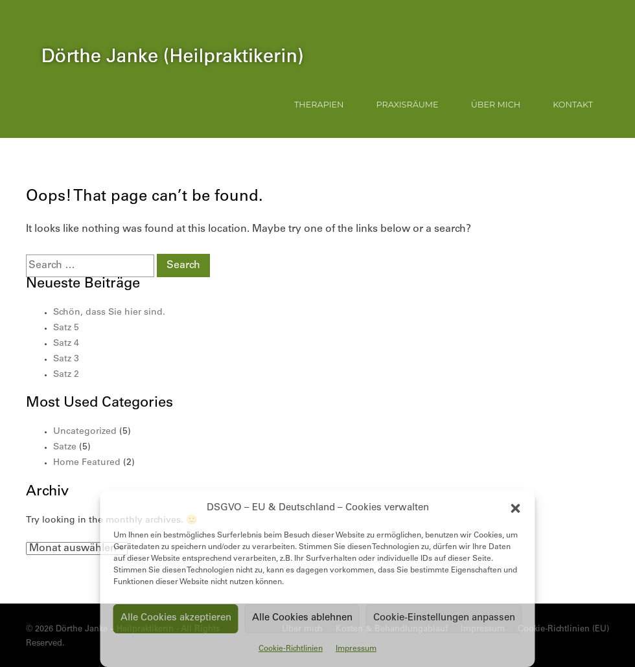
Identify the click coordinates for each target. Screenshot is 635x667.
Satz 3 (66, 359)
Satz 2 (66, 374)
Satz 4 (66, 343)
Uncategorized (85, 431)
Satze (64, 447)
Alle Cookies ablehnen (302, 618)
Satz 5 (66, 328)
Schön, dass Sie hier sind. (109, 312)
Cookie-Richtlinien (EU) (563, 630)
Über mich (496, 104)
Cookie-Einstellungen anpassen (444, 618)
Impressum (356, 649)
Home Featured (87, 463)
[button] (515, 508)
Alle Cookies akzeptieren (176, 618)
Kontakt (573, 104)
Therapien (319, 104)
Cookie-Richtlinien (291, 649)
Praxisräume (407, 104)
